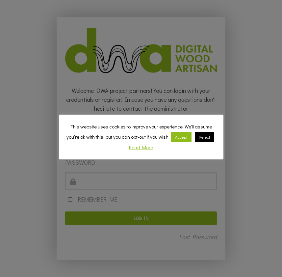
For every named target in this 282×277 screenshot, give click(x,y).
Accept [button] (181, 137)
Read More (141, 147)
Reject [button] (204, 137)
